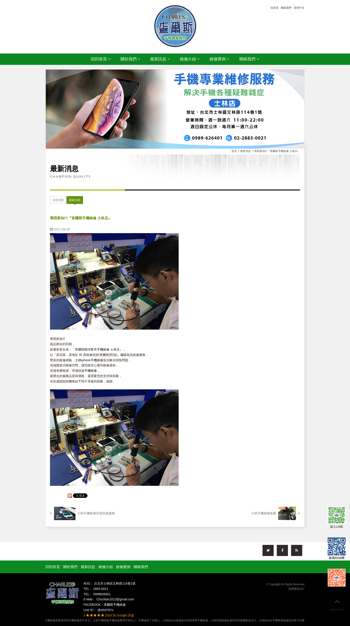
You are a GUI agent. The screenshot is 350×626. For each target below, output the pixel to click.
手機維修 (90, 370)
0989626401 (101, 594)
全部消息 (58, 200)
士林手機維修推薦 (275, 513)
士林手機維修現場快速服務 (82, 513)
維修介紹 (190, 59)
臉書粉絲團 (337, 549)
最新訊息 (160, 59)
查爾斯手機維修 (115, 604)
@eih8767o (104, 610)
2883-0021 (100, 589)
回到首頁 (101, 59)
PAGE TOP (337, 605)
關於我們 (130, 59)
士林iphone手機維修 (89, 360)
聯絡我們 (286, 7)
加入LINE (337, 518)
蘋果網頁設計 (296, 588)
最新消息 (75, 200)
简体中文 (299, 7)
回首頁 (275, 7)
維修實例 (219, 59)
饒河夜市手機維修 (96, 349)
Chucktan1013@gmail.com (115, 599)
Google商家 (337, 580)
